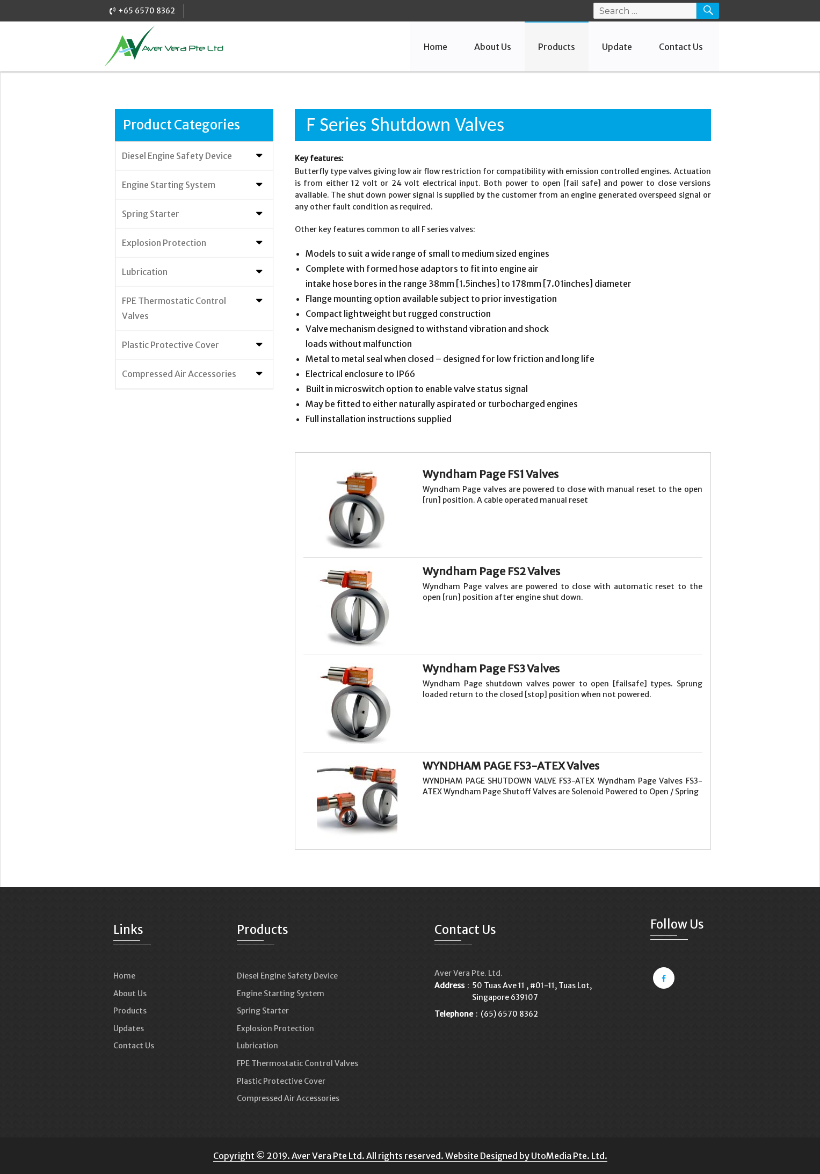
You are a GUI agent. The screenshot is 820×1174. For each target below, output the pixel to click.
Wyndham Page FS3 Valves (491, 668)
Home (435, 46)
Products (556, 46)
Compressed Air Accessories (179, 373)
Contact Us (681, 46)
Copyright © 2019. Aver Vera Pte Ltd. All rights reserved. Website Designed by (372, 1155)
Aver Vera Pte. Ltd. (468, 973)
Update (617, 46)
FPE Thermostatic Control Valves (174, 308)
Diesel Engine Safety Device (177, 155)
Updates (128, 1028)
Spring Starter (150, 213)
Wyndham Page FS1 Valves (490, 474)
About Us (492, 46)
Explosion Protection (164, 242)
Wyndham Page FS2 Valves (491, 571)
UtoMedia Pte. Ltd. (569, 1155)
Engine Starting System (168, 184)
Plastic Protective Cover (170, 344)
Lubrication (145, 271)
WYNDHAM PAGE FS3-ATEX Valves (511, 765)
